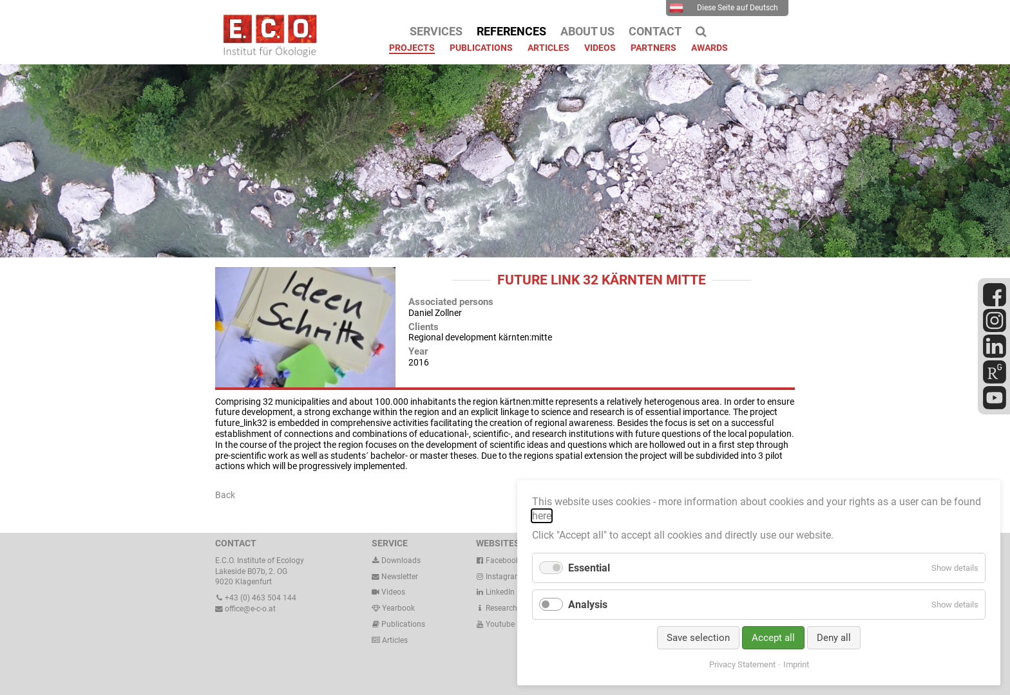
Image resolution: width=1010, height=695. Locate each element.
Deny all (834, 638)
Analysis (587, 604)
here (541, 516)
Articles (394, 640)
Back (225, 495)
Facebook (498, 560)
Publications (403, 624)
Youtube (495, 624)
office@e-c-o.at (245, 608)
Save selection (698, 638)
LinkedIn (495, 592)
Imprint (796, 664)
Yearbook (393, 608)
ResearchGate (504, 608)
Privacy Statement (742, 664)
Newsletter (395, 576)
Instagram (499, 576)
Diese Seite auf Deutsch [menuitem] (723, 8)
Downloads (396, 560)
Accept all (773, 638)
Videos (393, 592)
